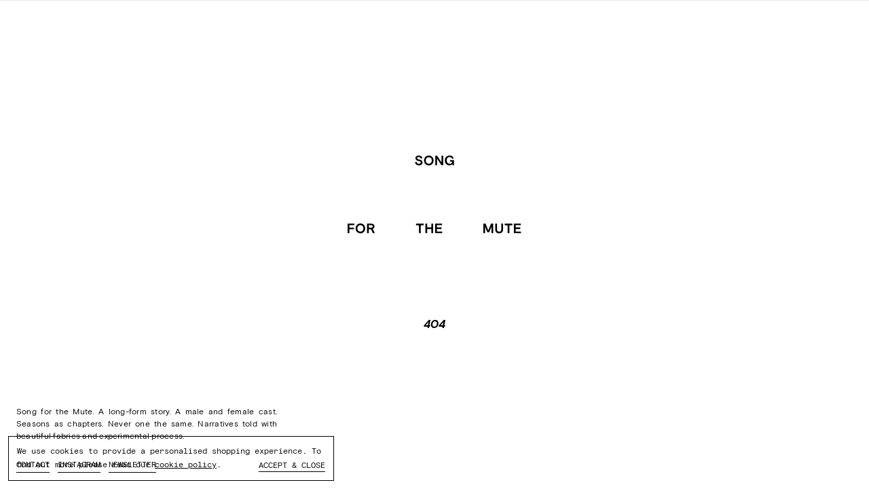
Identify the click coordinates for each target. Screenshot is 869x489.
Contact (33, 464)
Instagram (79, 464)
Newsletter (132, 464)
